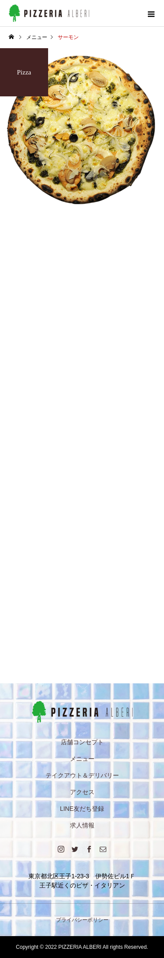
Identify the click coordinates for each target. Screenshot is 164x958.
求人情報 (82, 825)
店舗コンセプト (82, 742)
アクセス (82, 791)
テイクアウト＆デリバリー (82, 775)
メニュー (82, 758)
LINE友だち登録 (82, 808)
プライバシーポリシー (82, 920)
